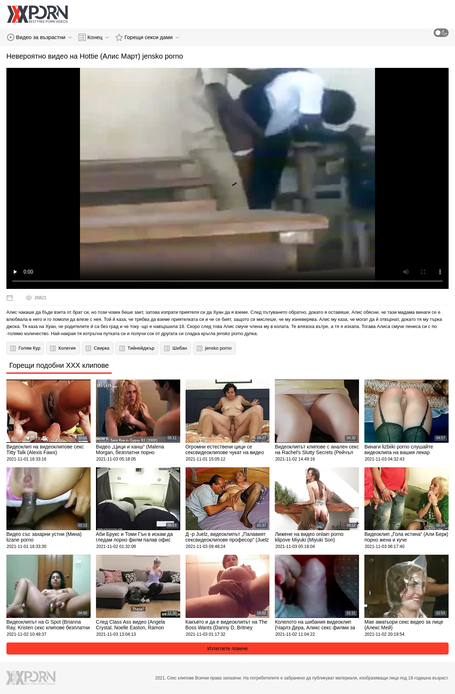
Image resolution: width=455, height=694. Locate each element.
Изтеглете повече (227, 648)
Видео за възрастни (39, 37)
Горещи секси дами (147, 37)
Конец (94, 37)
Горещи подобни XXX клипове (59, 365)
